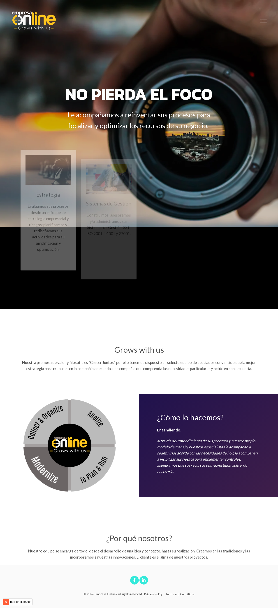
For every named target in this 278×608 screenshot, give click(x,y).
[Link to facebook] (134, 580)
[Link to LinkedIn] (143, 580)
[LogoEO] (33, 20)
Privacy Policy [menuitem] (153, 594)
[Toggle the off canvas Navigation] (263, 21)
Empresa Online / (106, 594)
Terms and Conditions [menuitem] (180, 594)
